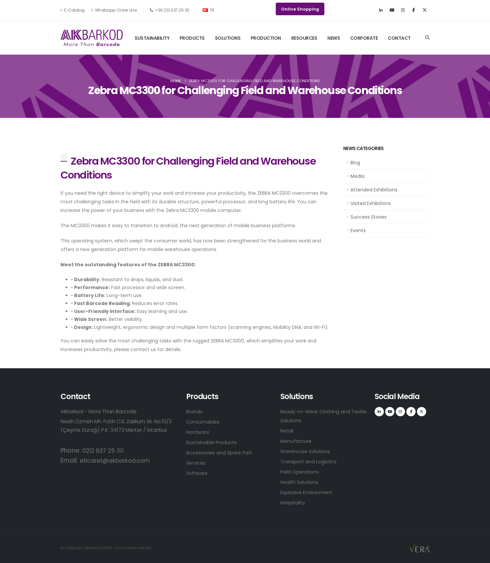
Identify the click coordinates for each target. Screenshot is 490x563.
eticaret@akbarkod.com (118, 460)
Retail (287, 430)
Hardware (198, 432)
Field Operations (300, 471)
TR (208, 10)
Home (175, 80)
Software (197, 473)
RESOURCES (304, 38)
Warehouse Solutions (306, 451)
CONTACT (399, 38)
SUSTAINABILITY (152, 38)
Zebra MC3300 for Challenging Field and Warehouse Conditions (188, 168)
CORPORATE (364, 38)
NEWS (333, 38)
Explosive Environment (307, 492)
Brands (194, 411)
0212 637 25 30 (104, 450)
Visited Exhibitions (370, 203)
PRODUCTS (192, 38)
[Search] (427, 37)
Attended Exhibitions (373, 189)
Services (196, 462)
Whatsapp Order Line (114, 10)
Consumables (203, 421)
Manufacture (296, 440)
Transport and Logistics (309, 461)
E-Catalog (73, 10)
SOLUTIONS (228, 38)
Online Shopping (300, 9)
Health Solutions (300, 482)
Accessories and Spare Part (220, 452)
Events (358, 230)
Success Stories (368, 217)
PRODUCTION (266, 38)
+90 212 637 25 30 (169, 10)
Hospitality (293, 502)
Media (357, 176)
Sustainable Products (212, 442)
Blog (355, 162)
